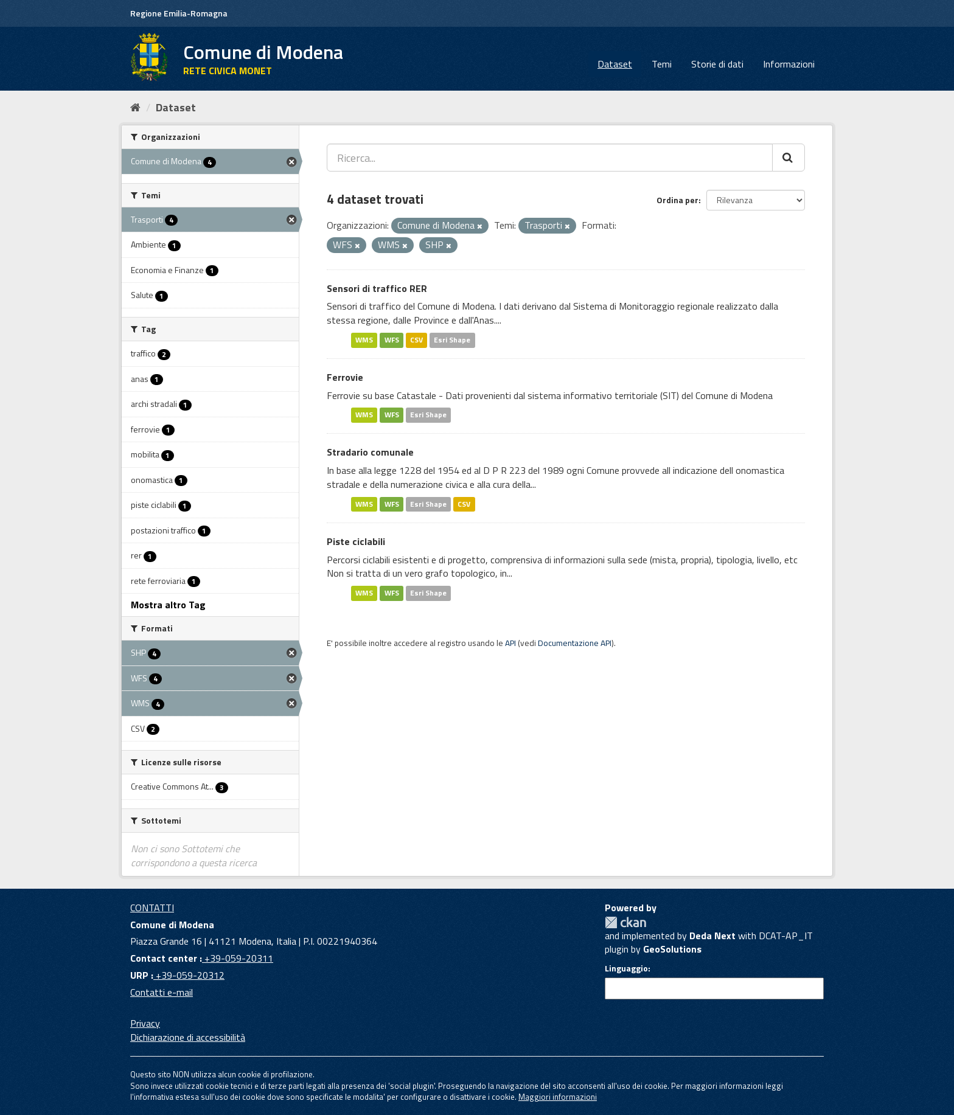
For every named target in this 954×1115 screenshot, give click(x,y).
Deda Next (712, 935)
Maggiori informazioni (557, 1097)
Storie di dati (717, 64)
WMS (364, 340)
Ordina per (677, 199)
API (510, 643)
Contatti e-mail (161, 992)
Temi (662, 64)
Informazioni (789, 64)
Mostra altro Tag (168, 604)
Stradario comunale (370, 452)
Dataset (614, 64)
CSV (416, 340)
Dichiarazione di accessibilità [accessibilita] (187, 1037)
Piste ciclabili (356, 541)
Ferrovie (345, 377)
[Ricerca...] (550, 158)
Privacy (145, 1023)
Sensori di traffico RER (377, 288)
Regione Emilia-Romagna (179, 13)
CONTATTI (152, 907)
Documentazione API (574, 643)
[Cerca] (788, 158)
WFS (392, 340)
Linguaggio (626, 968)
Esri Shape (452, 340)
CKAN (625, 922)
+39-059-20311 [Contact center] (237, 958)
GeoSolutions (672, 949)
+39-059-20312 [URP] (189, 975)
